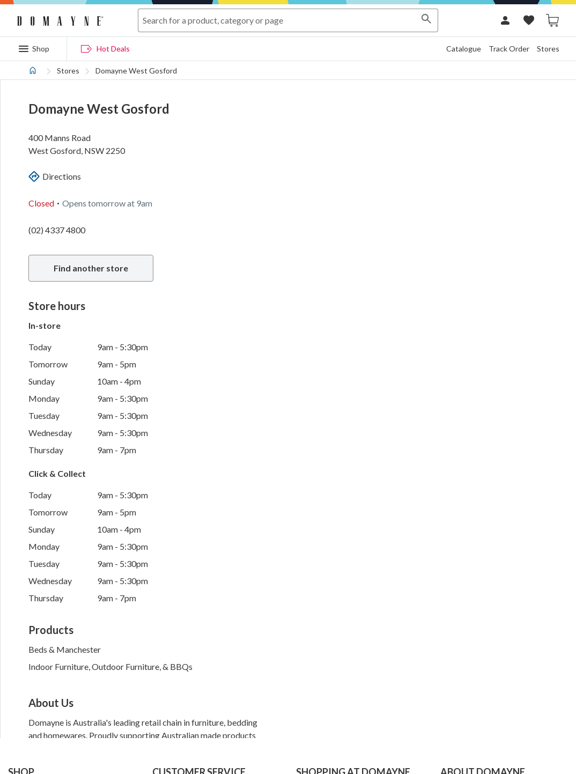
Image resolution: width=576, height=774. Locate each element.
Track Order (509, 48)
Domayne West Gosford (136, 70)
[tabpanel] (288, 399)
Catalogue (463, 48)
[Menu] (33, 49)
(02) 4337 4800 (56, 230)
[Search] (426, 20)
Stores (548, 48)
